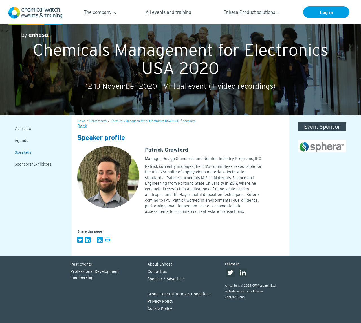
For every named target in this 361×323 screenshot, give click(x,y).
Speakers (23, 152)
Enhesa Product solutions (251, 13)
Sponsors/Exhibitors (33, 164)
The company (100, 13)
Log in (326, 12)
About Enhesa (160, 264)
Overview (23, 128)
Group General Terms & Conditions (179, 294)
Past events (81, 264)
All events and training (168, 12)
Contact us (157, 271)
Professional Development (106, 274)
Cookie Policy (160, 308)
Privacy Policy (160, 301)
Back (82, 126)
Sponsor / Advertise (166, 279)
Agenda (21, 140)
